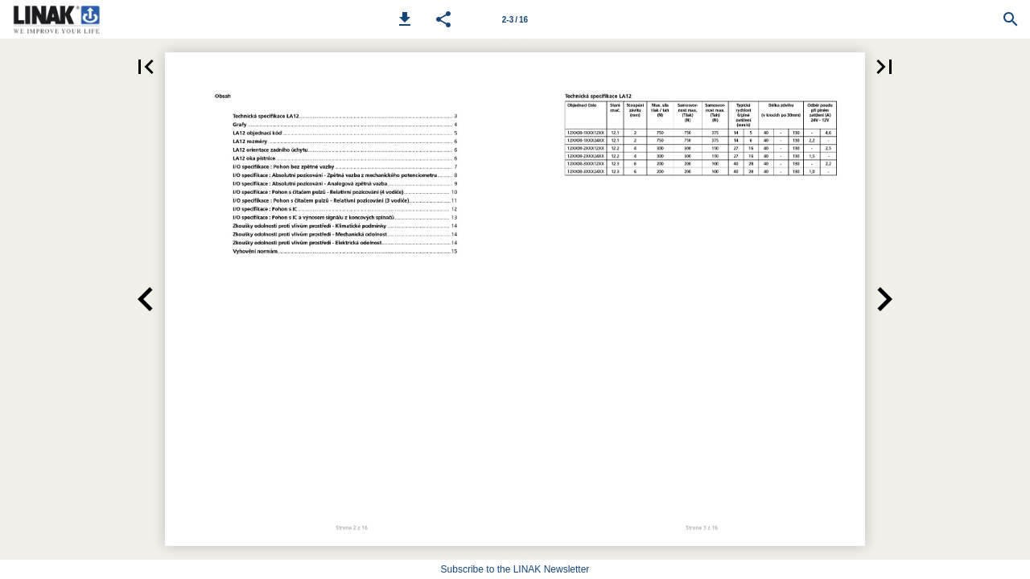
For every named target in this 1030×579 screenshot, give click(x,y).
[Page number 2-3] (515, 19)
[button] (404, 19)
